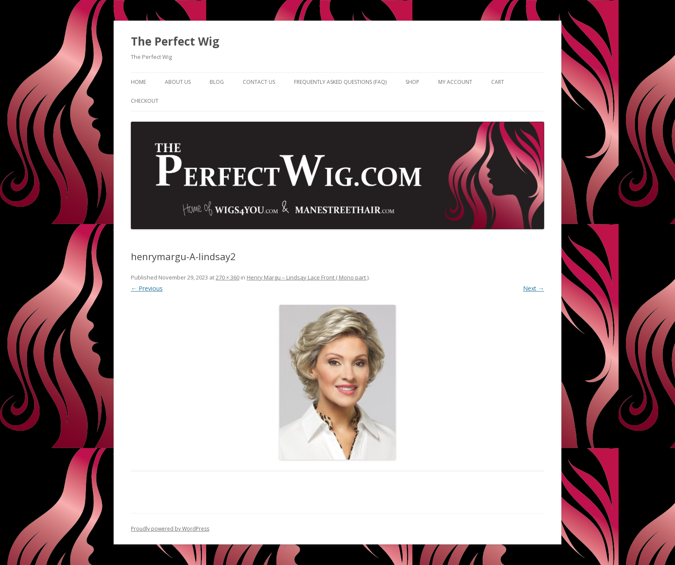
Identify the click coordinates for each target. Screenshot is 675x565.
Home (138, 82)
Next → (533, 288)
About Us (178, 82)
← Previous (147, 288)
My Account (455, 82)
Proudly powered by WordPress (170, 528)
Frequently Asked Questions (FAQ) (340, 82)
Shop (412, 82)
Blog (217, 82)
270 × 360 (227, 277)
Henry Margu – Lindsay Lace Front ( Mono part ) (307, 277)
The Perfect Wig (175, 41)
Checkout (144, 100)
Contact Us (259, 82)
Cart (497, 82)
